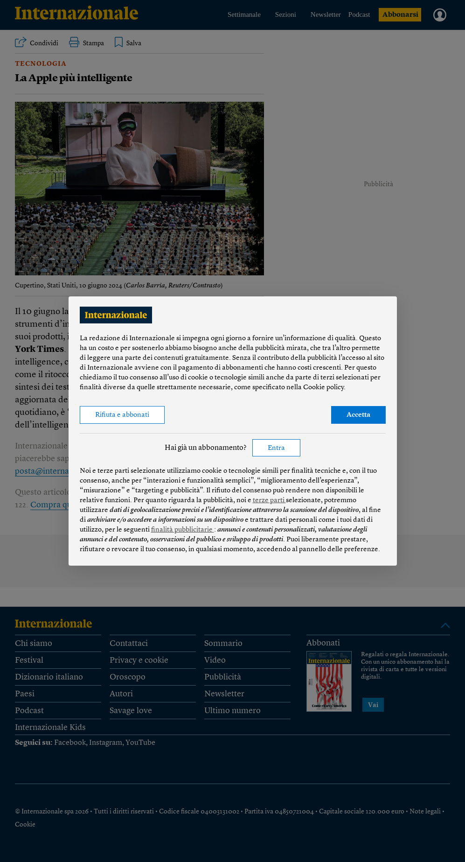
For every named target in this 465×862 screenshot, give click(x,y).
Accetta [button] (358, 415)
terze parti (269, 500)
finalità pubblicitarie (182, 529)
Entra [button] (276, 448)
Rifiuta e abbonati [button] (122, 415)
